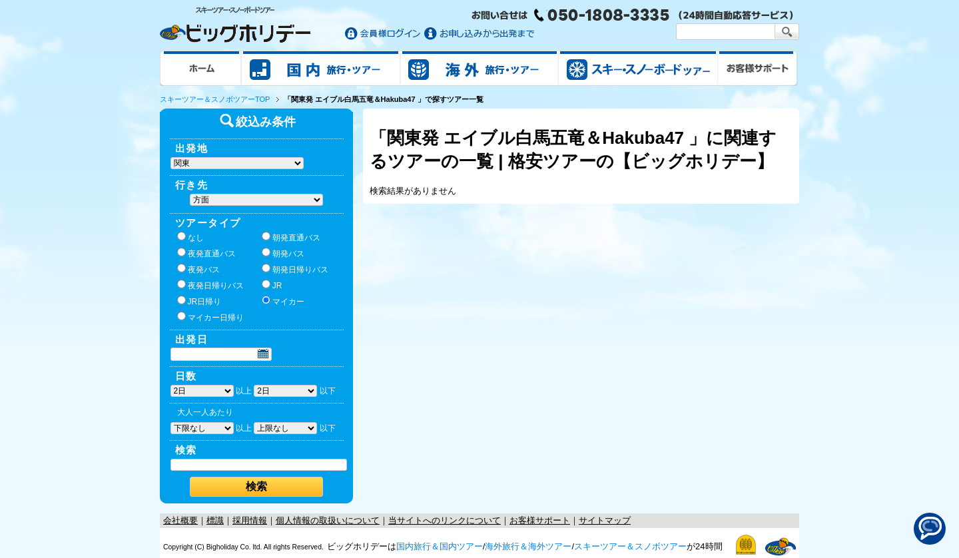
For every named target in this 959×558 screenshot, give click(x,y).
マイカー (283, 301)
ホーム (201, 68)
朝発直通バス (291, 237)
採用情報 (249, 520)
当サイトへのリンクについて (444, 520)
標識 (215, 520)
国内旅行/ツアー (321, 68)
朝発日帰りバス (295, 269)
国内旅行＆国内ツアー (439, 546)
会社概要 (180, 520)
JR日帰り (199, 301)
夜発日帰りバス (210, 285)
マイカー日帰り (210, 317)
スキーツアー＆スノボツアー (630, 546)
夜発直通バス (206, 253)
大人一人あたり (205, 412)
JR (272, 285)
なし (190, 237)
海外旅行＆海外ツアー (528, 546)
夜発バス (198, 269)
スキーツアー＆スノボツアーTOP (215, 99)
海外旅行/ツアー (479, 68)
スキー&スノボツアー (638, 68)
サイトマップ (605, 520)
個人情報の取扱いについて (328, 520)
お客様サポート (758, 68)
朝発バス (283, 253)
